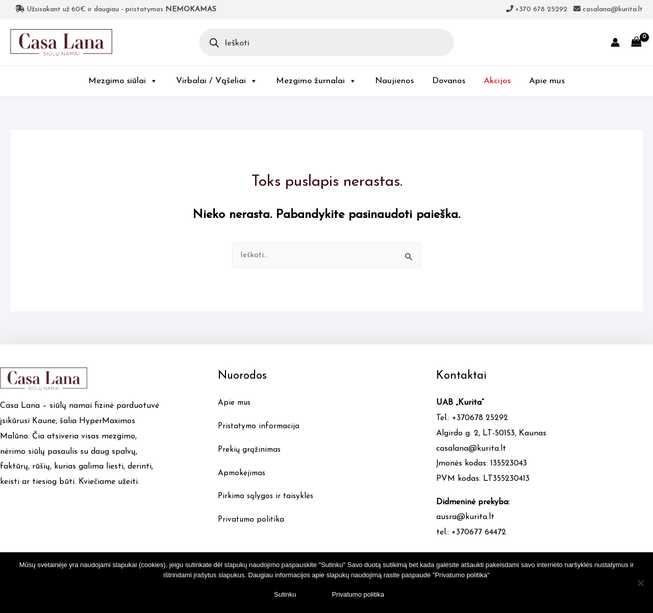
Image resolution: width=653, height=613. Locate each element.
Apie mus (547, 81)
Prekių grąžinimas (250, 450)
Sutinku (285, 594)
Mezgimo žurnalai (316, 81)
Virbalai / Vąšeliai (217, 81)
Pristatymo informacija (261, 427)
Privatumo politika (252, 520)
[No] (640, 583)
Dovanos (448, 81)
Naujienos (394, 81)
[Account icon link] (615, 42)
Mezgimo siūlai (123, 81)
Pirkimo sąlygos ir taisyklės (267, 497)
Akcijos (497, 81)
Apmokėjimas (243, 474)
